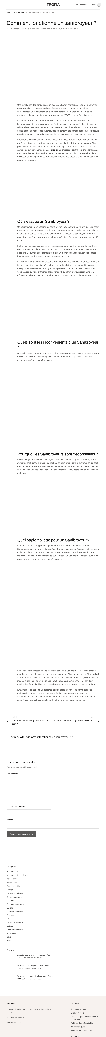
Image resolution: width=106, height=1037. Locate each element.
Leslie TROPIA (15, 29)
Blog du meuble (60, 29)
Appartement (48, 29)
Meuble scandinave (15, 930)
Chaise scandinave (14, 897)
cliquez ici (53, 150)
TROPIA (53, 4)
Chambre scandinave (15, 904)
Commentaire (12, 774)
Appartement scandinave (17, 875)
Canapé (10, 890)
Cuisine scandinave (15, 911)
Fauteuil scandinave (15, 922)
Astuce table (12, 882)
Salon (9, 937)
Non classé (11, 933)
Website (10, 820)
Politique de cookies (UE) (81, 1030)
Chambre (10, 901)
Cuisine (10, 908)
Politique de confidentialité (82, 1023)
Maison (70, 29)
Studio (76, 29)
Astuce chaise (12, 879)
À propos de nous (78, 1009)
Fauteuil (10, 919)
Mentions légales (78, 1027)
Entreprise (11, 915)
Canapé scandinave (15, 893)
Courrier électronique (16, 807)
